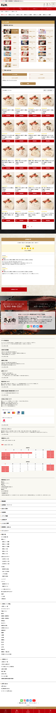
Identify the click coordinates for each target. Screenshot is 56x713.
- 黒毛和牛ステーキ (5, 583)
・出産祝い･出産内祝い (5, 618)
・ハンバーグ (3, 579)
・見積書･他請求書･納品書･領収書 (7, 678)
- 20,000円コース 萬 (5, 563)
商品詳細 (8, 115)
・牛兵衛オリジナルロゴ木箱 (6, 654)
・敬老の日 (3, 649)
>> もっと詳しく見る (4, 345)
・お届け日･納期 (4, 669)
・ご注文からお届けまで (5, 664)
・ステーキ (3, 581)
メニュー (5, 711)
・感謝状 (2, 632)
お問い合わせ (49, 8)
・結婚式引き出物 (4, 625)
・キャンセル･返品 (4, 676)
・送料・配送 (3, 671)
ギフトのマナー (5, 530)
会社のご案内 (5, 508)
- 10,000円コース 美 (5, 561)
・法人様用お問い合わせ (5, 688)
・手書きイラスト (4, 611)
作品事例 (4, 512)
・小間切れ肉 (3, 598)
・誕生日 (2, 613)
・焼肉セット (3, 539)
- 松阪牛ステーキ (5, 586)
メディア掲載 (5, 516)
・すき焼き (3, 566)
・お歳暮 (2, 635)
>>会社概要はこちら (4, 493)
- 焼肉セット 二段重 (5, 544)
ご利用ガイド (35, 8)
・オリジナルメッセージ (5, 608)
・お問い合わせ (3, 686)
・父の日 (2, 644)
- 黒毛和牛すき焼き (5, 569)
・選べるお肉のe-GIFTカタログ (6, 591)
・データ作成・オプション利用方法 (7, 666)
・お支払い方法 (3, 673)
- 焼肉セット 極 (4, 548)
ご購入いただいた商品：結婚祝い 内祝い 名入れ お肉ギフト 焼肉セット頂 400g (18, 259)
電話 (39, 711)
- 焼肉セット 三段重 (5, 546)
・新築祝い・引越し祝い (5, 651)
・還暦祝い (3, 639)
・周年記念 (3, 620)
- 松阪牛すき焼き (5, 576)
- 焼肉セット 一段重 (5, 541)
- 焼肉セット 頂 (4, 553)
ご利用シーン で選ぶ (21, 9)
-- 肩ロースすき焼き (5, 571)
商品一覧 (7, 8)
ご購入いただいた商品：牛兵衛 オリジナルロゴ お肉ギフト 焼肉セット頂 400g (17, 271)
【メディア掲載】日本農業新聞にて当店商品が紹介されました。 (13, 1)
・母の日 (2, 642)
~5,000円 (41, 74)
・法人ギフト (3, 623)
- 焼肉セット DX (5, 551)
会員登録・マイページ (7, 504)
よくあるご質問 (5, 523)
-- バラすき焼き (5, 573)
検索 (28, 83)
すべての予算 (14, 74)
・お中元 (2, 647)
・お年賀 (2, 637)
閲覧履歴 (28, 711)
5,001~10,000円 (15, 78)
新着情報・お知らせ (6, 527)
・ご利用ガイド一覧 (4, 661)
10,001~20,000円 (41, 78)
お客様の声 (4, 519)
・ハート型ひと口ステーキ (5, 589)
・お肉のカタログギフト (5, 556)
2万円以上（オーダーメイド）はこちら (9, 80)
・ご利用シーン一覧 (4, 606)
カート (50, 711)
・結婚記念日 (3, 630)
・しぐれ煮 (3, 596)
